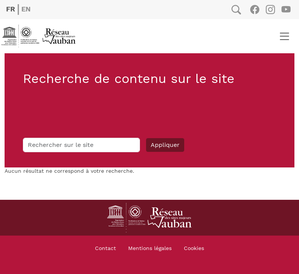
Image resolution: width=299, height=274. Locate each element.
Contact (105, 248)
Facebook (254, 9)
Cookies (194, 248)
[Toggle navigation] (284, 36)
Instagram (270, 9)
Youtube (286, 9)
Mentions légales (150, 248)
